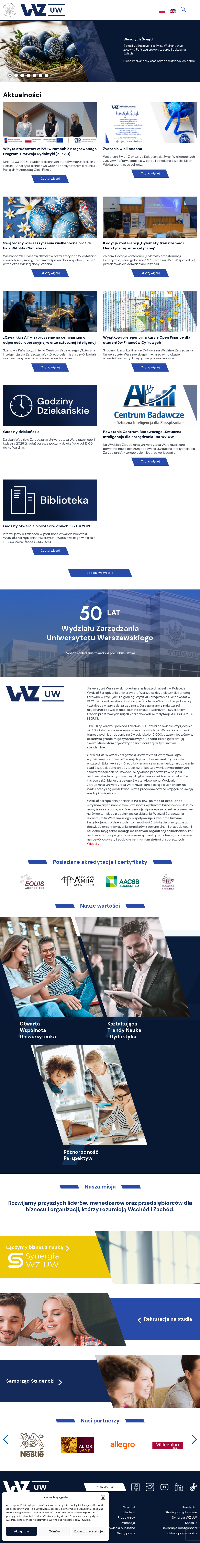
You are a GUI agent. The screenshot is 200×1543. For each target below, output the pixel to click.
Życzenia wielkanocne (122, 148)
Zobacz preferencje (88, 1531)
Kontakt (191, 1523)
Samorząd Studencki (34, 1381)
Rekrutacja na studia (164, 1319)
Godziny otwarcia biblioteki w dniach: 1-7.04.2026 (47, 526)
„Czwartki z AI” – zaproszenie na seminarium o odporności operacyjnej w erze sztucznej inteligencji (49, 340)
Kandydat (189, 1507)
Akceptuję (21, 1531)
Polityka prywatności (181, 1533)
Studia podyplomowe (181, 1512)
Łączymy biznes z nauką (34, 1247)
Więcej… (93, 844)
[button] (103, 1497)
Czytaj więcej (50, 179)
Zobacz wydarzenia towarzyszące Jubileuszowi (100, 653)
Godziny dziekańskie (21, 431)
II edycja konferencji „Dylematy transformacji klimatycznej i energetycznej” (143, 246)
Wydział (129, 1507)
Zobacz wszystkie (100, 573)
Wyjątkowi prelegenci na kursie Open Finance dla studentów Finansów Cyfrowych (146, 340)
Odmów (54, 1531)
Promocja (128, 1523)
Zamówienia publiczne (118, 1528)
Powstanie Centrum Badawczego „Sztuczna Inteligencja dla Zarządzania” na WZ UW (142, 434)
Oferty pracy (125, 1533)
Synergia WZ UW (184, 1517)
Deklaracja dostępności (179, 1528)
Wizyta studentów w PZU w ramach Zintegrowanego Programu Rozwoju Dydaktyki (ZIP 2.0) (50, 151)
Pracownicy (126, 1517)
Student (129, 1512)
